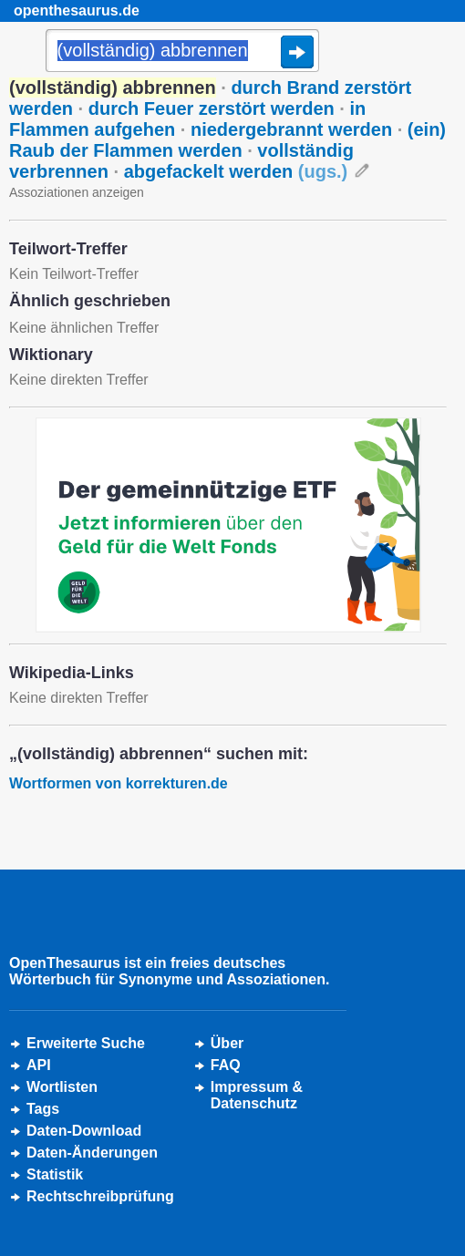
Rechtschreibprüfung (100, 1196)
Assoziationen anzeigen (76, 192)
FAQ (226, 1065)
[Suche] (182, 52)
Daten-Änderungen (92, 1152)
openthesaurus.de (77, 10)
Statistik (54, 1174)
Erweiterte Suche (85, 1043)
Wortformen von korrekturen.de (118, 783)
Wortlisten (62, 1087)
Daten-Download (83, 1130)
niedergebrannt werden (291, 129)
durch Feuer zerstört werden (211, 108)
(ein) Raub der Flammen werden (227, 139)
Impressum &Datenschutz (257, 1095)
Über (227, 1043)
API (38, 1065)
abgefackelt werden (236, 171)
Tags (42, 1109)
